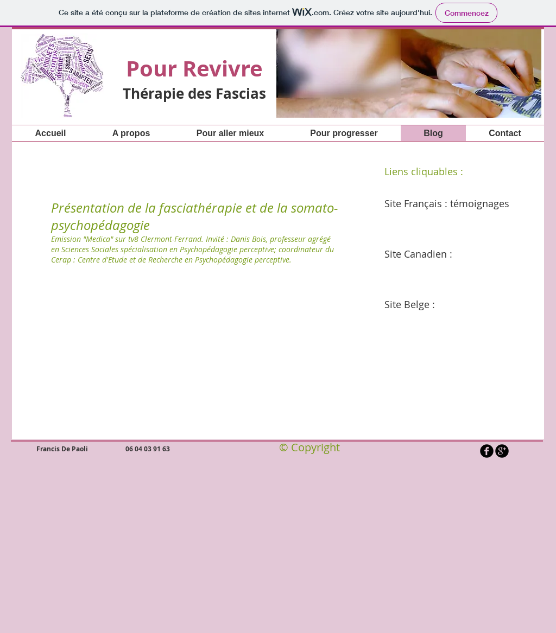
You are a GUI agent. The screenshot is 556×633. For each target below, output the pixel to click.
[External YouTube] (189, 364)
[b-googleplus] (502, 451)
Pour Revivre (194, 68)
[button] (408, 73)
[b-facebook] (487, 451)
